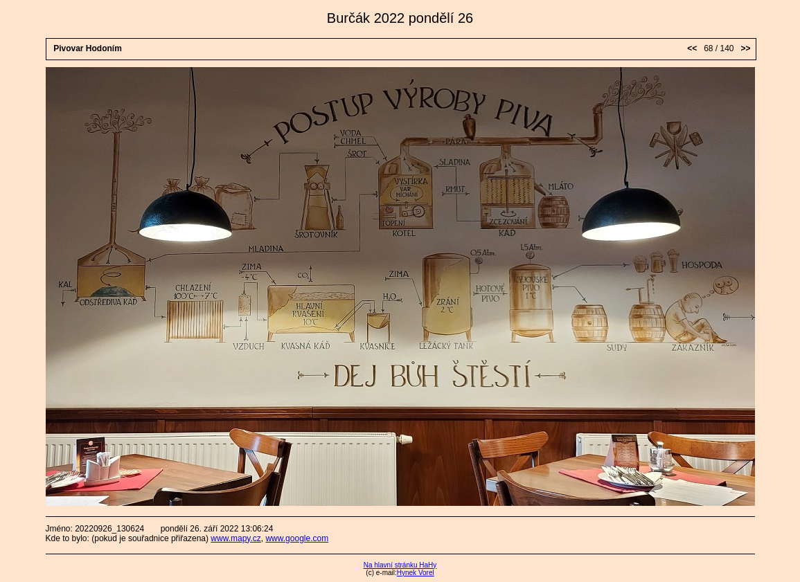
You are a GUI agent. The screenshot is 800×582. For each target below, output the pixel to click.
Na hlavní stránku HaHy (400, 565)
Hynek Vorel (415, 572)
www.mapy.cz (235, 538)
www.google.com (296, 538)
